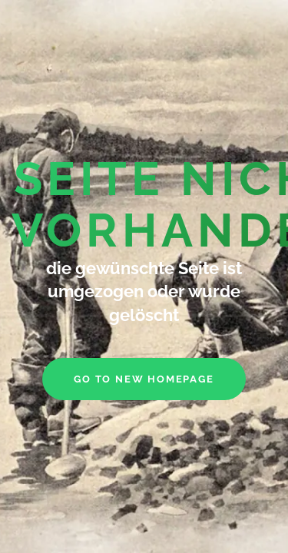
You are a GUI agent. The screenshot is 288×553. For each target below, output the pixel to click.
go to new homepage (144, 379)
